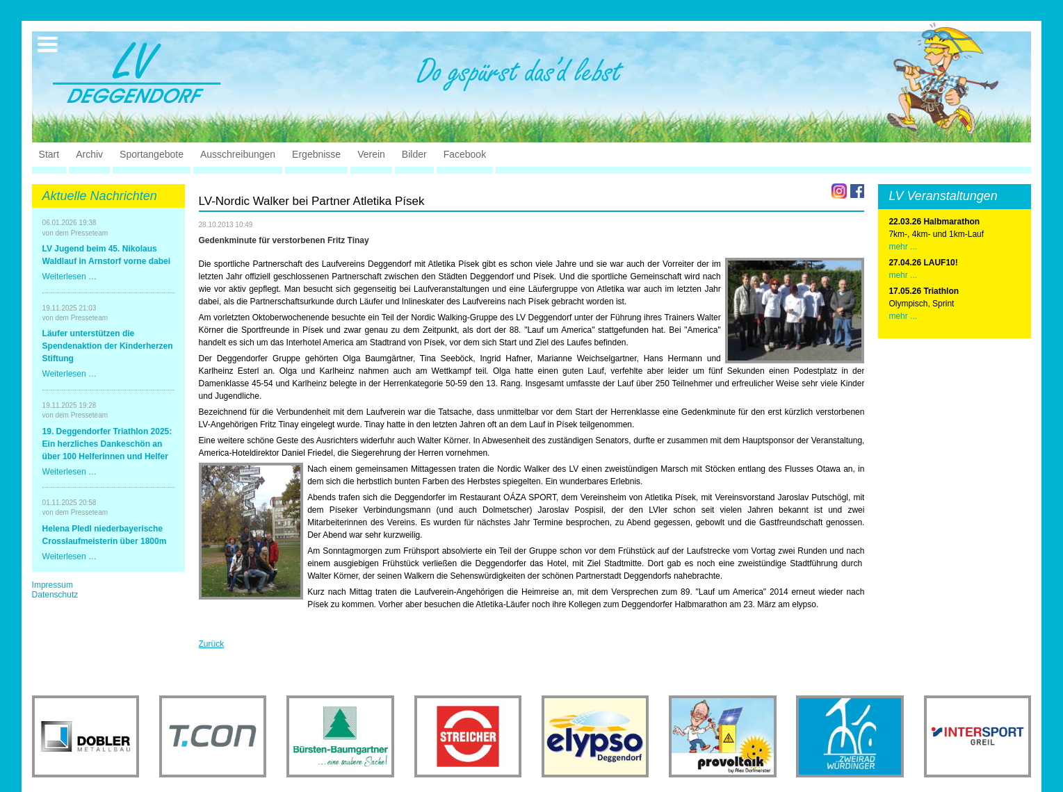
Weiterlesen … (69, 276)
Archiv (89, 154)
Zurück (212, 644)
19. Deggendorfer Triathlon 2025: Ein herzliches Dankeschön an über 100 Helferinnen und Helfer (107, 444)
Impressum (52, 585)
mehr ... (902, 246)
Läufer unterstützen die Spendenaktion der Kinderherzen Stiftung (107, 346)
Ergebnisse (316, 154)
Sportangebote (152, 154)
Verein (371, 154)
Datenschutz (55, 595)
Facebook (465, 154)
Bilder (414, 154)
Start (49, 154)
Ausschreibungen (237, 154)
